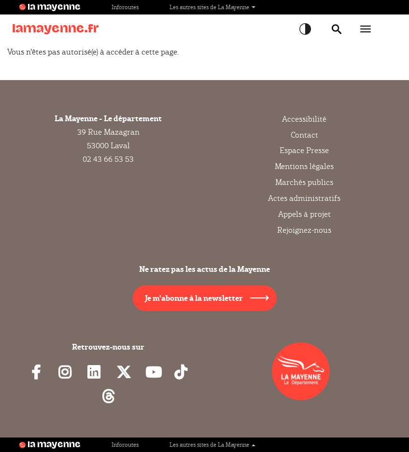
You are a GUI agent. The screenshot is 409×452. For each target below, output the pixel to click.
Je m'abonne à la (194, 297)
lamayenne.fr (55, 28)
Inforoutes (125, 7)
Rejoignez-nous (304, 230)
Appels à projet (304, 214)
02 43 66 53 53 (108, 159)
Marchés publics (304, 182)
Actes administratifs (304, 198)
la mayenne (54, 7)
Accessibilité (304, 119)
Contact (304, 135)
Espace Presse (304, 150)
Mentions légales (304, 166)
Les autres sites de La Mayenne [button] (212, 7)
